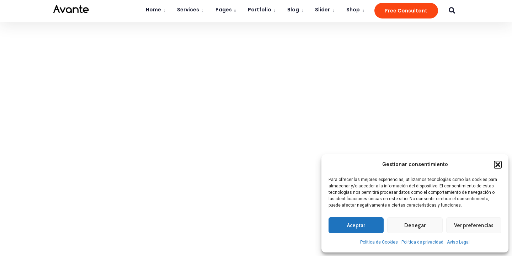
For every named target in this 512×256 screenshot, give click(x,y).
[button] (497, 164)
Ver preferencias (474, 225)
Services (188, 9)
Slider (322, 9)
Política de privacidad (422, 242)
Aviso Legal (458, 242)
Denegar (415, 225)
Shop (353, 9)
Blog (293, 9)
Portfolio (259, 9)
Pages (223, 9)
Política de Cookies (379, 242)
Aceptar (356, 225)
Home (153, 9)
